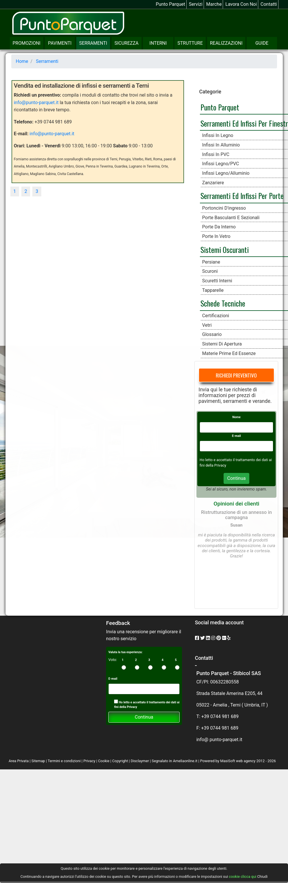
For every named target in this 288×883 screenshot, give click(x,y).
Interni (158, 43)
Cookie (103, 761)
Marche (214, 4)
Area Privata (19, 761)
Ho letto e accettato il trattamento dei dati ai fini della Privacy (146, 704)
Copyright (120, 761)
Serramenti (93, 43)
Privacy (89, 761)
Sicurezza (126, 43)
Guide (261, 43)
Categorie (210, 92)
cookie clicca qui (242, 876)
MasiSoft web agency (237, 761)
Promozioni (26, 43)
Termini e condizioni (64, 761)
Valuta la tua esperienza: (125, 652)
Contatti (269, 4)
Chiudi (262, 876)
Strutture (190, 43)
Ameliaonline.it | (186, 761)
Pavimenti (59, 43)
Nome (236, 417)
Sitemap (38, 761)
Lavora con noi (241, 4)
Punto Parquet (170, 4)
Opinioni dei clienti (236, 503)
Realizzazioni (226, 43)
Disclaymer (140, 761)
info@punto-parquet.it (36, 102)
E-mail (236, 436)
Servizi (195, 4)
